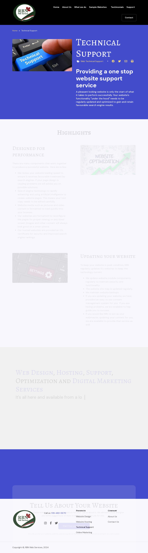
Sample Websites (98, 7)
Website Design (83, 516)
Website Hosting (84, 521)
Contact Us (113, 521)
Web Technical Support (92, 61)
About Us (66, 7)
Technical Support (85, 527)
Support (131, 7)
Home (56, 7)
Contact (129, 17)
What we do (80, 7)
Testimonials (117, 7)
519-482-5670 (58, 513)
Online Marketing (84, 532)
